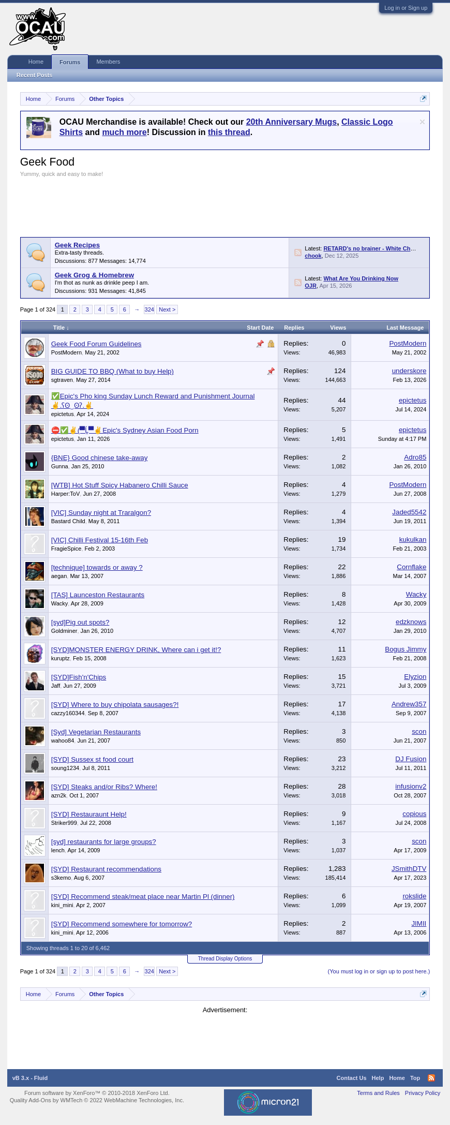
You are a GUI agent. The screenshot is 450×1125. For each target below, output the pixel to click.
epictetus (62, 414)
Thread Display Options (225, 958)
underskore (409, 371)
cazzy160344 (68, 713)
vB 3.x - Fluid (30, 1078)
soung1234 (65, 768)
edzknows (411, 622)
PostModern (66, 352)
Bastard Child (68, 521)
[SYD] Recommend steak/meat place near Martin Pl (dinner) (143, 896)
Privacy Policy (422, 1093)
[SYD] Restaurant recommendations (106, 869)
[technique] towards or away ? (97, 567)
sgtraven (62, 380)
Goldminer (64, 631)
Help (378, 1078)
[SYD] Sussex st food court (92, 759)
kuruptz (60, 658)
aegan (59, 576)
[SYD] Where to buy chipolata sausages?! (115, 704)
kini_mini (62, 905)
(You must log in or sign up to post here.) (379, 971)
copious (414, 814)
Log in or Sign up (405, 8)
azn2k (58, 795)
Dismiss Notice (422, 122)
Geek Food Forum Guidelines (96, 344)
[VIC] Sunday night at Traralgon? (101, 512)
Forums (69, 62)
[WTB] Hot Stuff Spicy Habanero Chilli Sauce (119, 485)
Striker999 (64, 823)
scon (419, 731)
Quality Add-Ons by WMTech (97, 1100)
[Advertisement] (208, 206)
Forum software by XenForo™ (97, 1093)
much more (124, 132)
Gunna (59, 466)
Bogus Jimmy (405, 649)
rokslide (414, 896)
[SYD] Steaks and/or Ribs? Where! (104, 787)
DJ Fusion (410, 759)
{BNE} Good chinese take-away (99, 458)
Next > (167, 309)
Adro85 (415, 457)
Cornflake (411, 567)
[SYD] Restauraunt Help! (89, 814)
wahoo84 (62, 740)
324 (149, 309)
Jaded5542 (409, 512)
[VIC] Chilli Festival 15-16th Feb (99, 540)
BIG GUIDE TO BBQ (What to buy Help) (112, 371)
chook (313, 256)
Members (108, 61)
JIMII (418, 923)
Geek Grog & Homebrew (94, 275)
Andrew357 (409, 704)
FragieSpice (66, 548)
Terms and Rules (378, 1093)
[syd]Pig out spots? (80, 622)
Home (35, 61)
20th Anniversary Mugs (291, 121)
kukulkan (413, 539)
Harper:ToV (65, 494)
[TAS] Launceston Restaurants (98, 595)
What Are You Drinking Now (360, 278)
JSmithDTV (409, 868)
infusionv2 (410, 786)
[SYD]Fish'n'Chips (79, 677)
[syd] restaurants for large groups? (103, 842)
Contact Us (352, 1078)
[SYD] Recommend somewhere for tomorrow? (121, 924)
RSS (298, 252)
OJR (311, 286)
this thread (229, 132)
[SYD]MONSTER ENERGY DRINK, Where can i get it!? (136, 650)
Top (415, 1078)
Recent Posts (35, 75)
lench (58, 850)
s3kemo (61, 878)
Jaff (56, 686)
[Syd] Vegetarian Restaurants (96, 732)
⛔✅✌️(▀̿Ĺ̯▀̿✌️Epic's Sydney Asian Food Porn (125, 430)
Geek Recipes (77, 245)
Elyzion (415, 676)
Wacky (59, 603)
